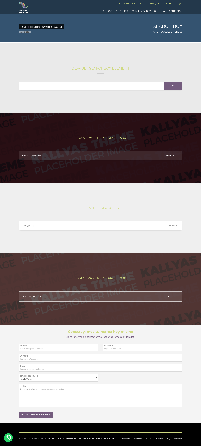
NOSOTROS (125, 439)
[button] (8, 437)
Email (22, 366)
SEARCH (170, 155)
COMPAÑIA (108, 346)
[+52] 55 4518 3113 (163, 4)
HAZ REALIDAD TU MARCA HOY (35, 415)
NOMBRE (23, 346)
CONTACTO (178, 439)
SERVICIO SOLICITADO (29, 376)
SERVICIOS (138, 439)
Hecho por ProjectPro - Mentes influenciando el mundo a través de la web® (79, 439)
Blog (168, 439)
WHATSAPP (25, 356)
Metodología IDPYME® (154, 439)
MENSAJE (23, 386)
